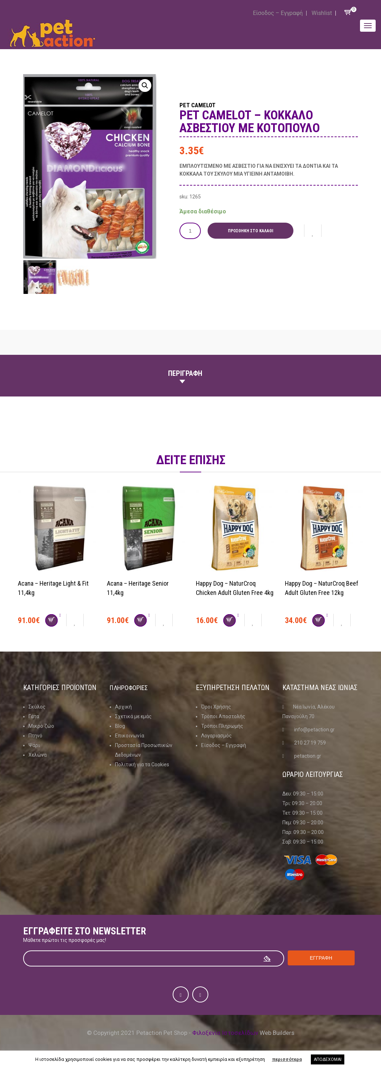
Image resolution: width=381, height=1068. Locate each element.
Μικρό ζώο (41, 726)
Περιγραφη (185, 373)
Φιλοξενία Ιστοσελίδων (225, 1032)
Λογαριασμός (216, 735)
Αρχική (123, 707)
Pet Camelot (207, 104)
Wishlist (322, 13)
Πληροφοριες (131, 687)
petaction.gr (307, 756)
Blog (120, 726)
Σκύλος (37, 707)
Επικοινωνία (129, 735)
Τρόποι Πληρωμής (222, 726)
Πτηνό (35, 735)
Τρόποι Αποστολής (223, 716)
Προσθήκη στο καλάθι (253, 231)
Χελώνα (37, 755)
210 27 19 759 (310, 743)
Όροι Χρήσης (216, 707)
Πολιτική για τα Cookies (142, 764)
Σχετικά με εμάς (133, 716)
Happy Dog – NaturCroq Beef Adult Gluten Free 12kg (318, 592)
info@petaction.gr (314, 729)
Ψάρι (34, 745)
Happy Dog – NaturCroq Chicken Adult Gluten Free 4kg (231, 592)
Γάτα (33, 716)
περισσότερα (287, 1059)
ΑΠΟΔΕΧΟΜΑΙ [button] (327, 1059)
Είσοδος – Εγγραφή (278, 13)
